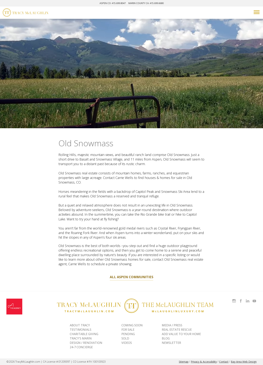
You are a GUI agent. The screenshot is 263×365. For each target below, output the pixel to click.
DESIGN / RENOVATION (86, 343)
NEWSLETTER (171, 343)
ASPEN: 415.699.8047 (113, 3)
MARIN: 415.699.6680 (146, 3)
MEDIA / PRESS (172, 325)
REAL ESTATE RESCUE (177, 330)
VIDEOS (126, 343)
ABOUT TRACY (80, 325)
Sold (125, 338)
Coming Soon (132, 325)
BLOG (166, 338)
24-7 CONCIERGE (81, 347)
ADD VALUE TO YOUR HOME (181, 334)
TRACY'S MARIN (81, 338)
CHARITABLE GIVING (84, 334)
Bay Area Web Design (244, 361)
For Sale (127, 330)
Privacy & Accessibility (204, 361)
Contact (223, 361)
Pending (128, 334)
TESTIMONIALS (80, 330)
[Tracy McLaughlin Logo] (25, 13)
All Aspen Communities (131, 277)
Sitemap (183, 361)
